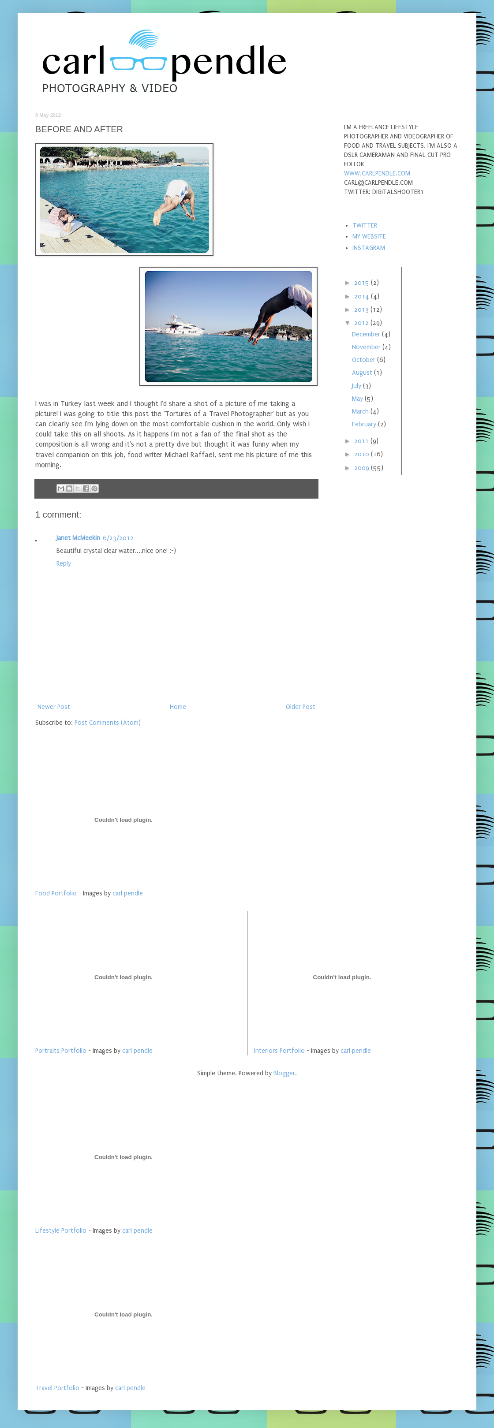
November (367, 347)
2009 (362, 468)
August (363, 373)
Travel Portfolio (57, 1388)
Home (178, 707)
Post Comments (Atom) (108, 723)
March (361, 411)
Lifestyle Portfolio (60, 1230)
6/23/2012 (118, 538)
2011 (362, 441)
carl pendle (127, 893)
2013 (362, 309)
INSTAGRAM (368, 248)
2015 (362, 283)
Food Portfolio (56, 893)
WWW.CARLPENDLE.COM (377, 173)
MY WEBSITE (369, 236)
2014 (362, 296)
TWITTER (364, 225)
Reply (63, 563)
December (367, 334)
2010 (362, 454)
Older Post (300, 707)
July (357, 386)
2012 (362, 323)
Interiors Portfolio (279, 1051)
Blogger (284, 1073)
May (358, 399)
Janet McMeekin (78, 538)
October (364, 360)
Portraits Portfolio (60, 1051)
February (365, 424)
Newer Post (53, 707)
